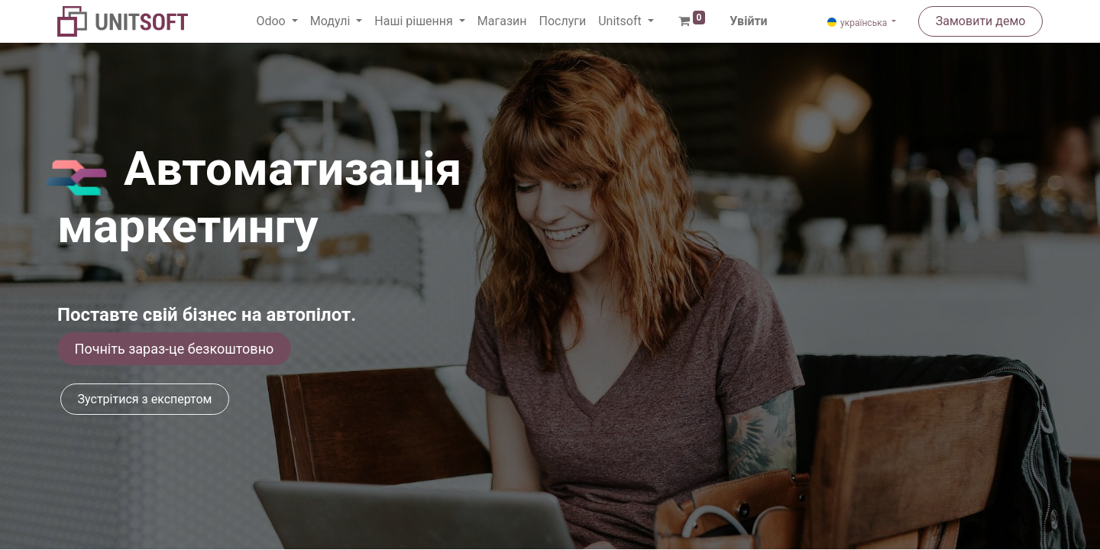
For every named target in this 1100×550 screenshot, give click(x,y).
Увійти (748, 21)
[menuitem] (502, 21)
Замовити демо (981, 21)
